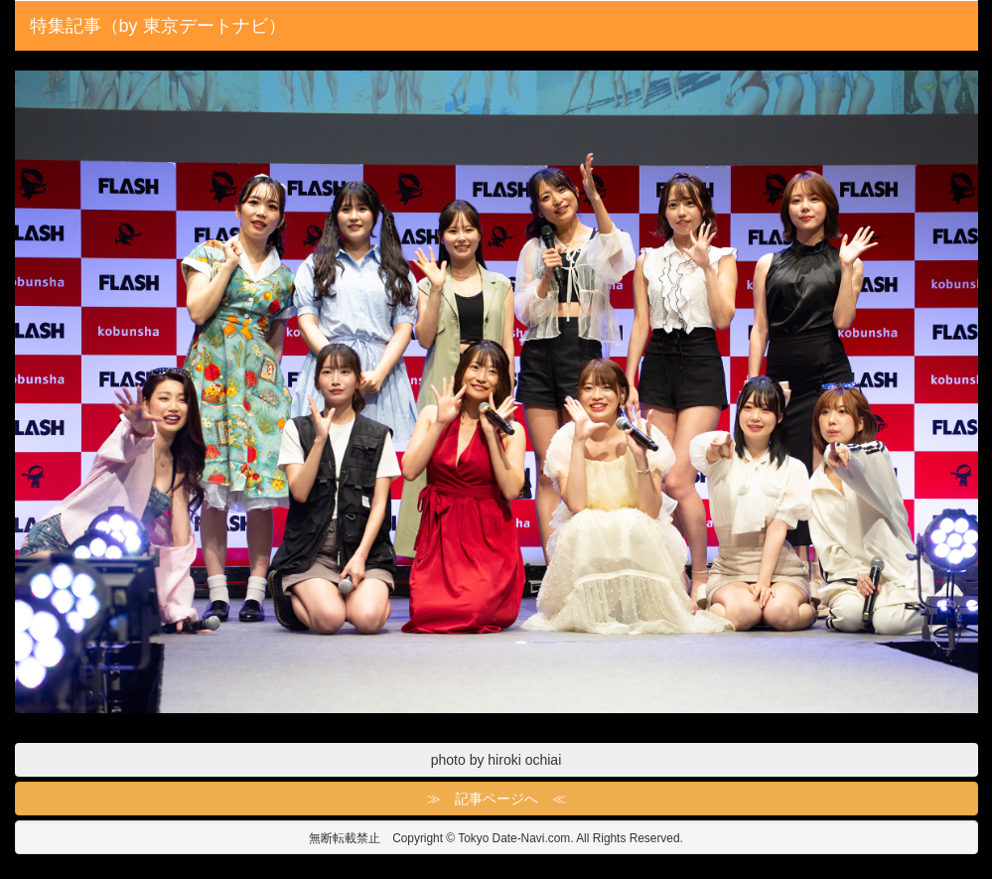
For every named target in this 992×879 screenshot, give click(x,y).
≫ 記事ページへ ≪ (496, 798)
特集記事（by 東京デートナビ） (158, 26)
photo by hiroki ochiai (496, 760)
